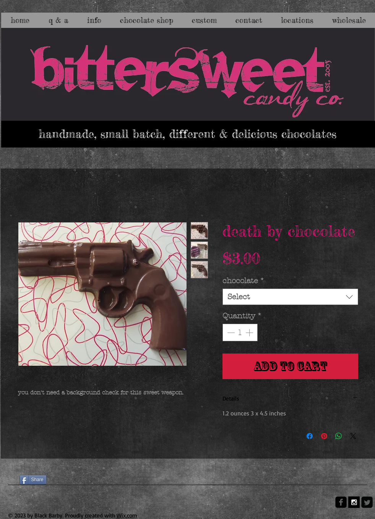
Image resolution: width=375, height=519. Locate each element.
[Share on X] (353, 436)
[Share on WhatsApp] (338, 436)
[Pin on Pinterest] (324, 436)
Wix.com (127, 515)
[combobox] (290, 297)
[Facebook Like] (34, 466)
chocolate (243, 280)
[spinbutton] (240, 332)
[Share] (33, 479)
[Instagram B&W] (354, 502)
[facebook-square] (341, 502)
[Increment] (250, 332)
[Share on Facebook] (309, 436)
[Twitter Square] (367, 502)
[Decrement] (230, 332)
